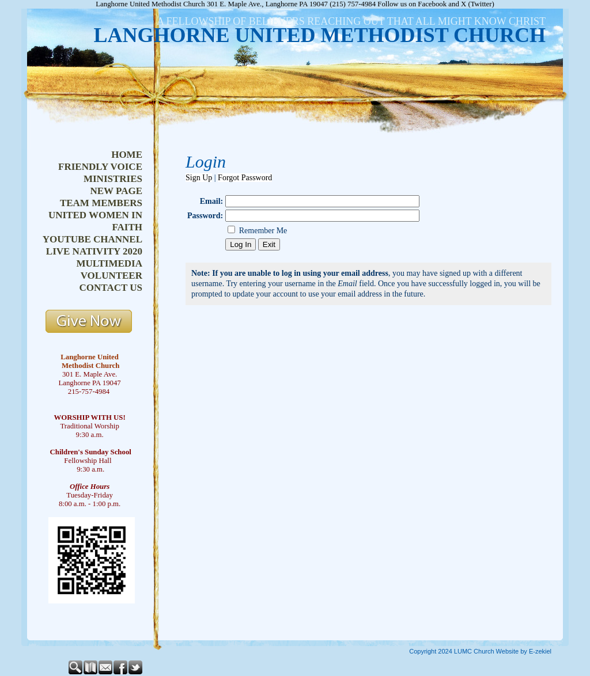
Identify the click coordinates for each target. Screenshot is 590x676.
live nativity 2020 (94, 251)
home (126, 154)
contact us (111, 287)
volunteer (111, 275)
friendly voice (100, 166)
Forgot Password (245, 177)
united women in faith (95, 221)
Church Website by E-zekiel (512, 651)
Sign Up (199, 177)
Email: (211, 201)
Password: (205, 215)
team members (101, 203)
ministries (113, 178)
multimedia (109, 263)
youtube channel (92, 239)
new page (116, 190)
